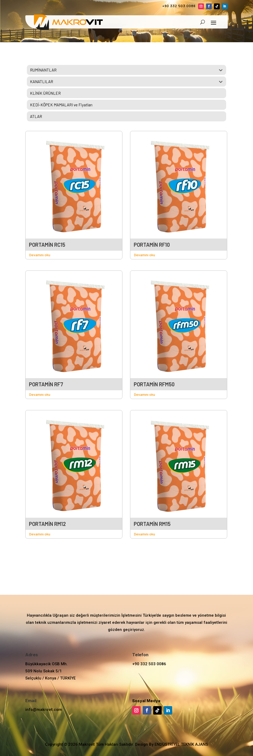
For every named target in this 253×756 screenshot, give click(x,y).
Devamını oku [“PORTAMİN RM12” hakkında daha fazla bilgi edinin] (39, 534)
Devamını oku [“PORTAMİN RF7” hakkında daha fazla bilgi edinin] (39, 394)
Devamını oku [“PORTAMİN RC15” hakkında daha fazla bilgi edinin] (39, 255)
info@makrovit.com (43, 709)
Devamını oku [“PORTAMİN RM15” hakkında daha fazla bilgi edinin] (144, 534)
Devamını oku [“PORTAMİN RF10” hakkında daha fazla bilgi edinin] (144, 255)
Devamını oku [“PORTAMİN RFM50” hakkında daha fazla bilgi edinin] (144, 394)
